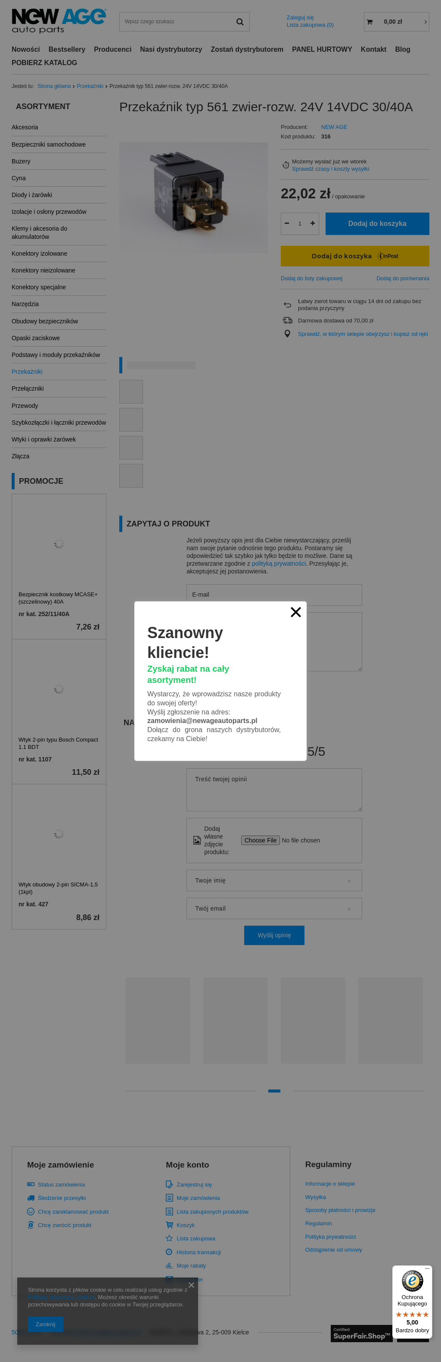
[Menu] (427, 1270)
